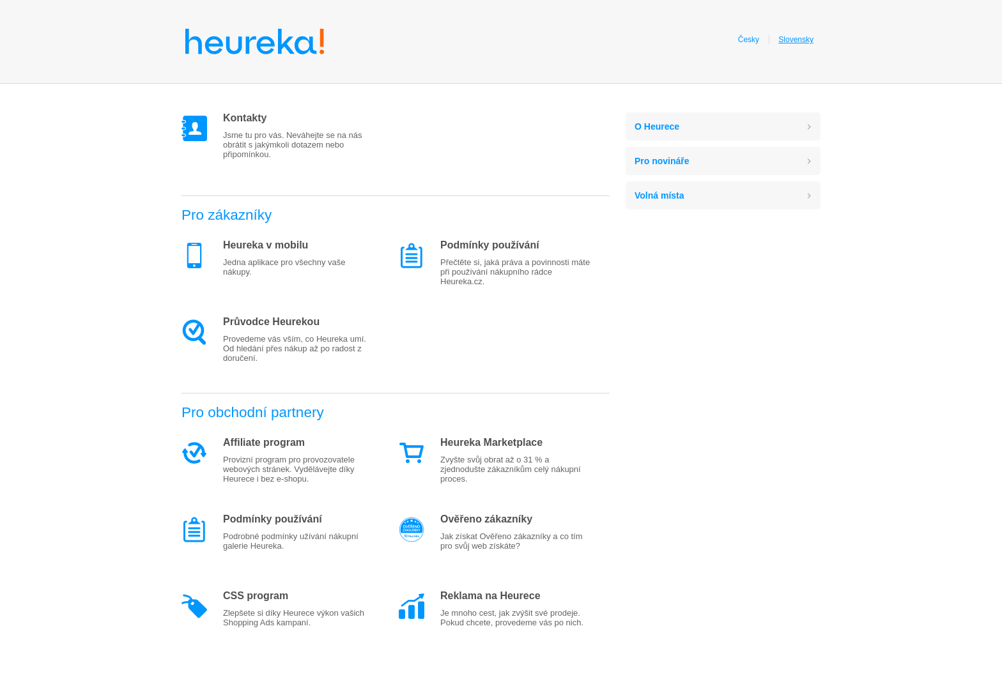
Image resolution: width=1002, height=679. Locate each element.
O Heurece (657, 126)
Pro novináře (662, 161)
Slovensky (795, 39)
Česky (748, 39)
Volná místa (659, 195)
